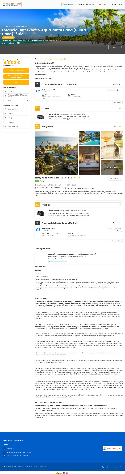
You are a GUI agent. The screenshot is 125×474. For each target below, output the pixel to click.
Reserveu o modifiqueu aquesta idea (16, 76)
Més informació (40, 75)
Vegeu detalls (116, 102)
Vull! (16, 82)
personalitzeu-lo (16, 71)
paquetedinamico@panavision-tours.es (19, 452)
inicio (86, 4)
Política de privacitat (40, 467)
